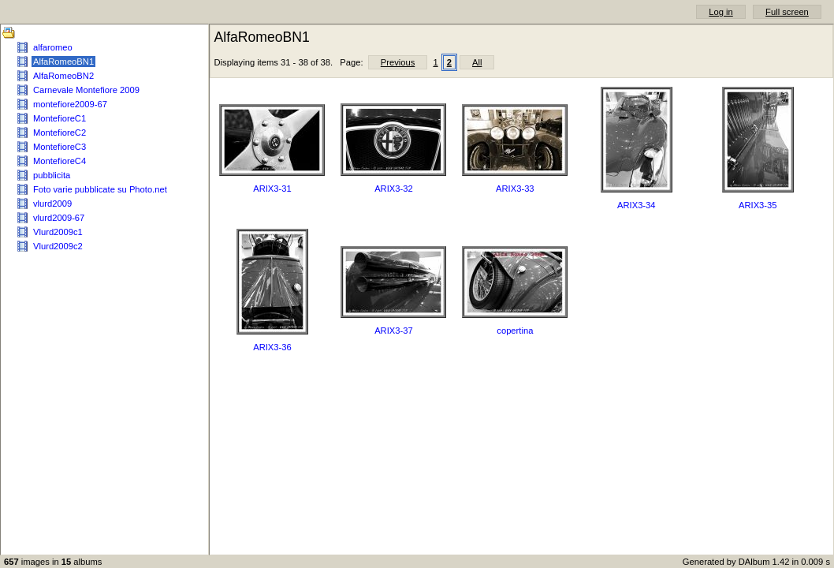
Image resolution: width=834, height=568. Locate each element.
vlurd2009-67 (58, 217)
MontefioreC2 (59, 132)
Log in (720, 12)
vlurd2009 (52, 203)
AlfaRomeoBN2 (63, 75)
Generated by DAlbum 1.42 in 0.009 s (756, 561)
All (477, 62)
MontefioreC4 (59, 161)
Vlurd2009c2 (58, 246)
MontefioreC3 (59, 146)
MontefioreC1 (59, 118)
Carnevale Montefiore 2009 (86, 90)
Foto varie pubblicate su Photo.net (100, 189)
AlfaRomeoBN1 (63, 61)
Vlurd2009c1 (58, 232)
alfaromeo (53, 47)
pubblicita (51, 175)
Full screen (787, 12)
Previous (398, 62)
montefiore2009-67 (70, 104)
